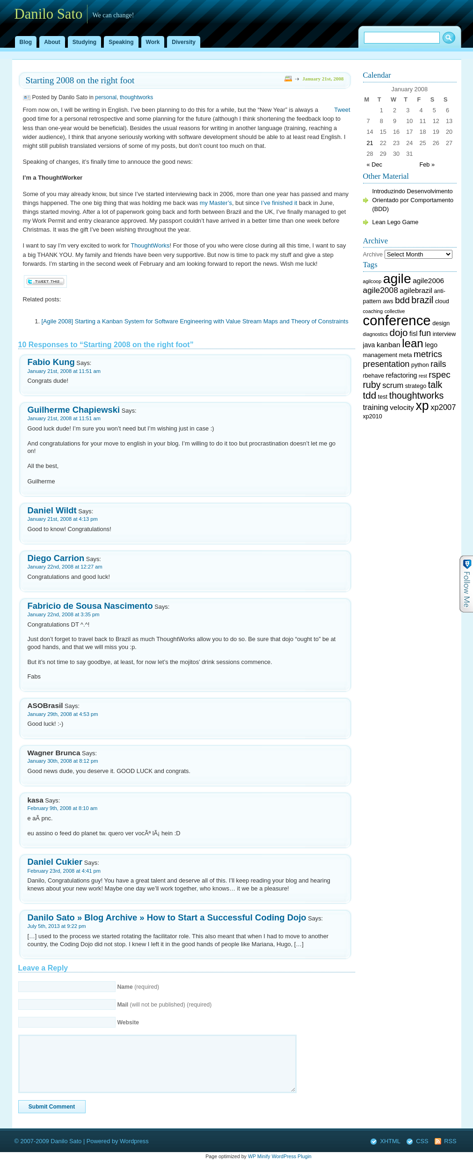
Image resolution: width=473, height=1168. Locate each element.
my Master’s (216, 202)
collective (395, 311)
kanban (388, 345)
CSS (422, 1141)
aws (388, 301)
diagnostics (375, 334)
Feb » (427, 164)
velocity (402, 407)
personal (105, 97)
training (375, 407)
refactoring (401, 375)
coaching (373, 311)
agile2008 (380, 290)
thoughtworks (136, 97)
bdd (402, 300)
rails (438, 364)
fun (425, 333)
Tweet (342, 109)
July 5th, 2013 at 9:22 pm (57, 926)
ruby (372, 385)
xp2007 (443, 407)
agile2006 (428, 281)
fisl (413, 333)
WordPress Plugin (292, 1156)
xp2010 (372, 416)
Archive (373, 254)
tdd (370, 395)
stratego (415, 386)
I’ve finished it (279, 202)
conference (397, 320)
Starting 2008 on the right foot (80, 80)
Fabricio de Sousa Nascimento (90, 606)
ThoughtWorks (150, 245)
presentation (386, 364)
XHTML (390, 1141)
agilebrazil (416, 290)
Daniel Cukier (55, 862)
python (420, 365)
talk (435, 385)
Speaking (121, 42)
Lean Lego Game (395, 222)
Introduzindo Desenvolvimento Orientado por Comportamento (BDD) (413, 200)
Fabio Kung (51, 362)
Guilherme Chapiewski (74, 410)
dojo (398, 332)
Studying (84, 42)
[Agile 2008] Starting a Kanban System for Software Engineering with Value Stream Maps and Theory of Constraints (195, 321)
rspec (439, 375)
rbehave (373, 375)
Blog (26, 42)
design (441, 323)
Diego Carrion (56, 558)
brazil (422, 300)
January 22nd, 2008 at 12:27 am (65, 566)
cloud (442, 301)
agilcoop (372, 281)
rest (423, 376)
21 (370, 142)
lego (431, 345)
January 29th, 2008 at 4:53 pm (63, 714)
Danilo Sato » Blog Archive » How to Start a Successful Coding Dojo (167, 917)
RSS (450, 1141)
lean (412, 343)
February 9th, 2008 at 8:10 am (63, 808)
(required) (138, 987)
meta (405, 355)
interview (444, 334)
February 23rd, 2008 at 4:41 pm (64, 871)
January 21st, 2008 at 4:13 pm (63, 519)
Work (153, 42)
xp (422, 406)
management (380, 355)
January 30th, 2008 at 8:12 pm (63, 761)
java (369, 345)
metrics (428, 354)
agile (397, 278)
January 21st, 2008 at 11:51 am (64, 371)
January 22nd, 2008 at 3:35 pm (64, 614)
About (52, 42)
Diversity (184, 42)
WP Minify (259, 1156)
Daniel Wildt (52, 510)
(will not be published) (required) (164, 1004)
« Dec (374, 164)
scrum (392, 385)
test (382, 397)
